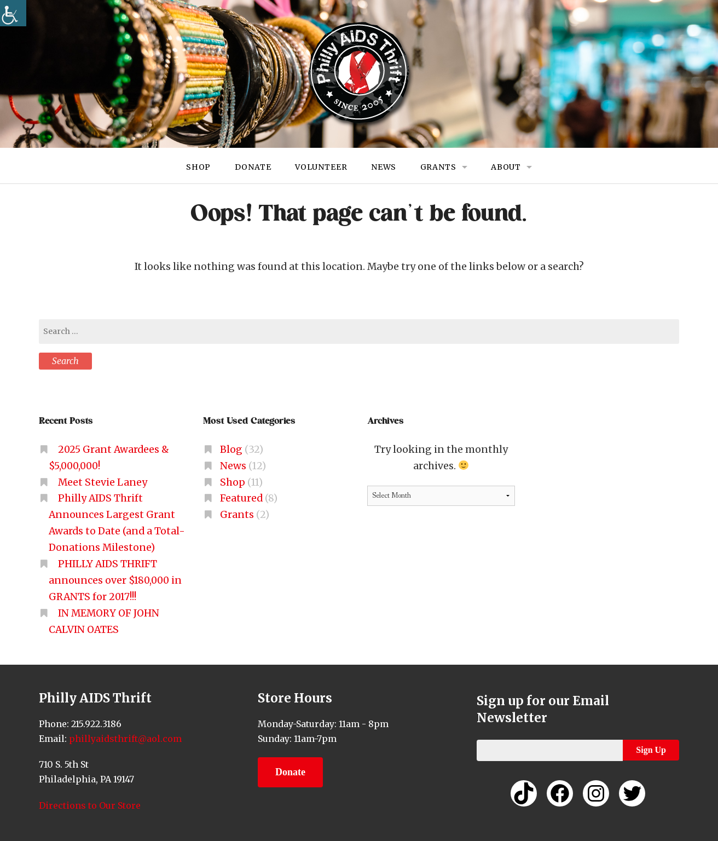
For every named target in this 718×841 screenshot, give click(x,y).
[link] (13, 13)
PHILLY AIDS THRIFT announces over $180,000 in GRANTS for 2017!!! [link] (115, 580)
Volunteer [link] (321, 167)
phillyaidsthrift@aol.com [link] (124, 738)
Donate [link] (253, 167)
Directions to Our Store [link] (90, 805)
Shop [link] (198, 167)
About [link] (506, 167)
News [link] (383, 167)
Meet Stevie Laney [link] (102, 482)
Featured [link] (241, 498)
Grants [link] (438, 167)
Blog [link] (231, 449)
